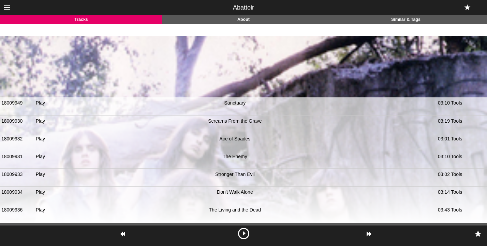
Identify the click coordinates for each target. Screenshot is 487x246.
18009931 (12, 156)
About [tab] (243, 19)
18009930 (12, 121)
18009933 (12, 174)
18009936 (12, 210)
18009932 (12, 138)
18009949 (12, 103)
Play (40, 103)
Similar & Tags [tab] (405, 19)
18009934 (12, 192)
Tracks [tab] (81, 19)
